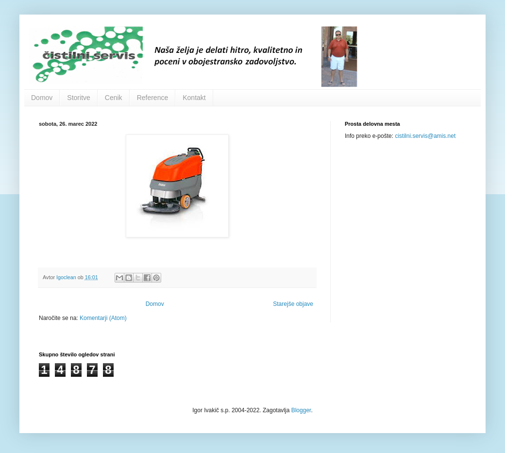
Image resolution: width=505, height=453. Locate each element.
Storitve (78, 97)
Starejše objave (293, 304)
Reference (152, 97)
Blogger (301, 410)
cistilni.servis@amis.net (425, 136)
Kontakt (194, 97)
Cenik (113, 97)
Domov (41, 97)
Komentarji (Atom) (103, 318)
